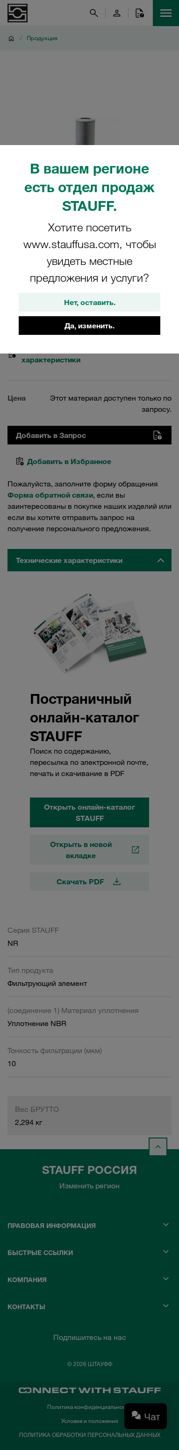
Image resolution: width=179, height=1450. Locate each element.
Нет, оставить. (89, 302)
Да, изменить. (89, 325)
